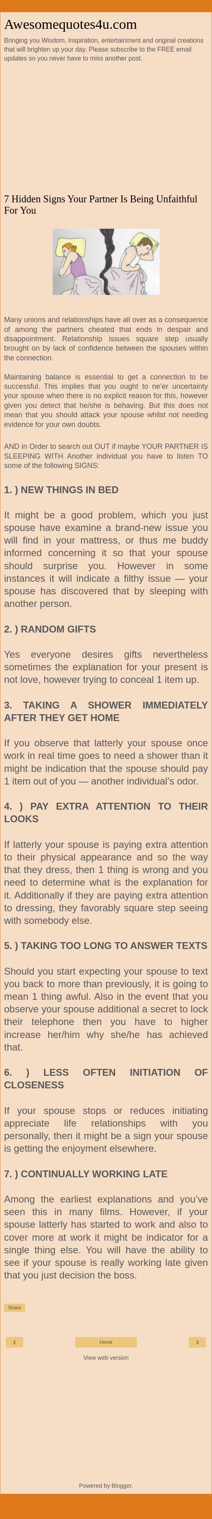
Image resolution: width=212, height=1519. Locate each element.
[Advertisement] (106, 128)
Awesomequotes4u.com (70, 24)
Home (105, 1342)
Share (14, 1308)
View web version (106, 1357)
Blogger (121, 1485)
